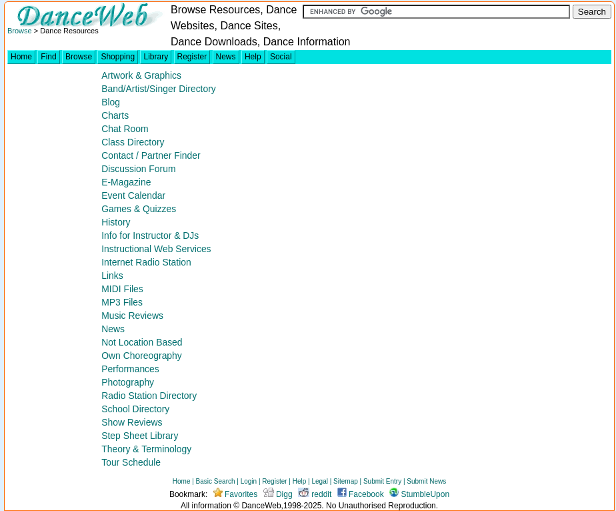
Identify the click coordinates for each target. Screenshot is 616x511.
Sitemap (345, 481)
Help (253, 56)
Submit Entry (382, 481)
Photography (127, 382)
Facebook (360, 494)
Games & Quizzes (138, 208)
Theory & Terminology (146, 449)
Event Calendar (133, 195)
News (226, 56)
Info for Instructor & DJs (150, 235)
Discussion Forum (138, 168)
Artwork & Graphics (141, 75)
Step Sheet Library (139, 435)
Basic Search (215, 481)
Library (155, 56)
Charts (115, 115)
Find (48, 56)
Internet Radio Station (146, 262)
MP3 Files (122, 302)
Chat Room (124, 128)
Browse (19, 31)
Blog (110, 102)
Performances (130, 369)
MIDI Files (122, 289)
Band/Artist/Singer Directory (158, 88)
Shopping (118, 56)
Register (192, 56)
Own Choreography (141, 355)
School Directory (135, 409)
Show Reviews (131, 422)
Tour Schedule (131, 462)
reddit (314, 494)
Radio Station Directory (149, 395)
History (115, 222)
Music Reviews (132, 315)
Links (112, 275)
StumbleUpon (419, 494)
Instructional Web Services (156, 248)
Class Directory (132, 142)
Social (281, 56)
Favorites (235, 494)
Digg (278, 494)
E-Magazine (126, 182)
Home (21, 56)
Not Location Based (141, 342)
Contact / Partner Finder (150, 155)
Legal (319, 481)
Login (249, 481)
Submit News (426, 481)
